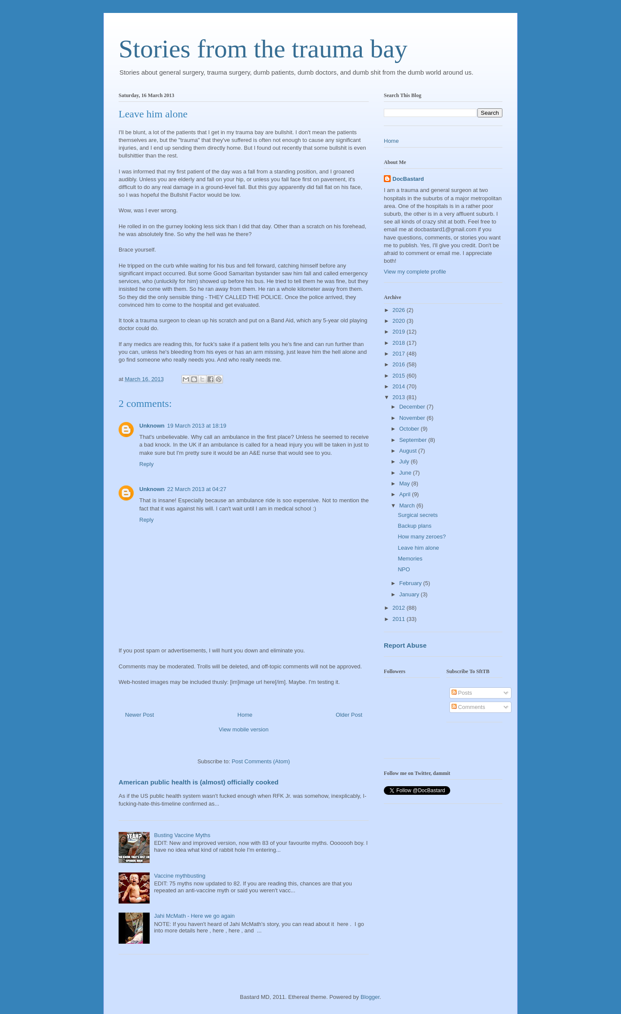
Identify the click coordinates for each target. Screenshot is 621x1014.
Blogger (370, 997)
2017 (399, 353)
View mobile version (243, 729)
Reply (146, 464)
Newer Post (139, 715)
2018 (399, 343)
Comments (468, 707)
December (413, 406)
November (413, 418)
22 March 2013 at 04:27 (196, 489)
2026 (399, 310)
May (405, 483)
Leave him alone (418, 548)
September (413, 440)
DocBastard (408, 179)
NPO (404, 569)
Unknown (152, 425)
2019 (399, 331)
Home (245, 715)
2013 (399, 397)
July (405, 461)
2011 (399, 619)
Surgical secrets (417, 515)
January (410, 594)
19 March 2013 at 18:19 (196, 425)
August (408, 450)
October (410, 428)
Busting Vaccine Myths (182, 835)
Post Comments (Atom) (261, 761)
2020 (399, 321)
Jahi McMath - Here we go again (194, 916)
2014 (399, 386)
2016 (399, 364)
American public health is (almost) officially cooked (199, 782)
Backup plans (414, 526)
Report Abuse (405, 645)
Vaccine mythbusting (179, 875)
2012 (399, 608)
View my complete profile (415, 271)
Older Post (349, 715)
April (405, 494)
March (408, 505)
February (411, 583)
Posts (462, 693)
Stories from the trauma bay (263, 49)
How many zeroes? (421, 536)
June (406, 472)
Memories (410, 558)
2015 (399, 375)
